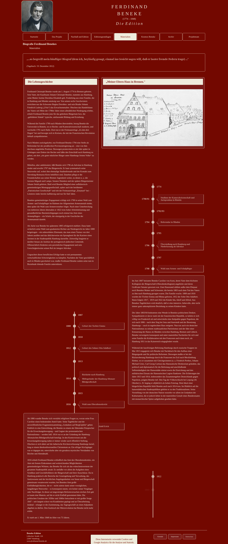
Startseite (34, 37)
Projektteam (194, 37)
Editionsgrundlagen (102, 37)
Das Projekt (57, 37)
